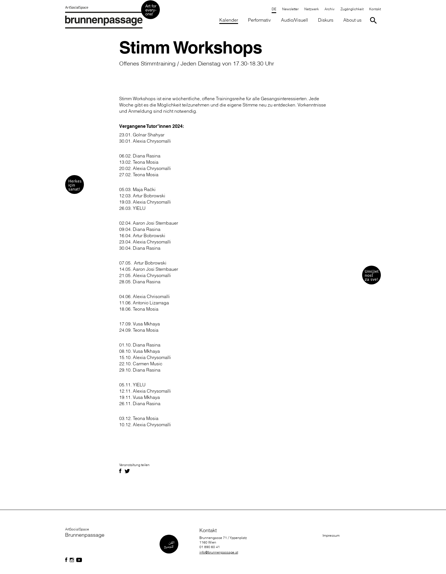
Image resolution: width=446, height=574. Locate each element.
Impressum (331, 535)
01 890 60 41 (209, 547)
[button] (259, 20)
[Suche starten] (374, 20)
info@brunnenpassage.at (218, 552)
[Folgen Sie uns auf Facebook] (66, 560)
